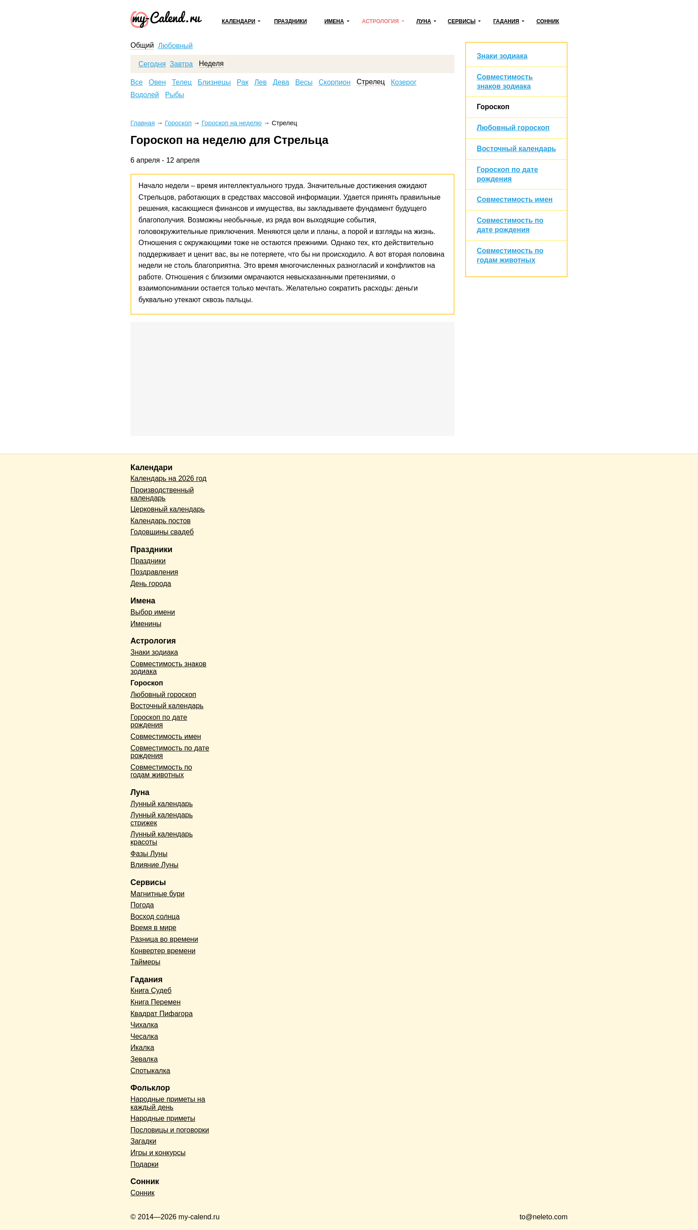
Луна (423, 21)
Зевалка (144, 1059)
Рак (242, 82)
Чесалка (144, 1036)
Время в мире (153, 927)
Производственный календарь (162, 494)
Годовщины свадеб (162, 532)
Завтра (181, 64)
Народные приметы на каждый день (167, 1103)
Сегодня (152, 64)
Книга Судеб (150, 990)
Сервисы (461, 21)
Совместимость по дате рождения (169, 752)
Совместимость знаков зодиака (168, 668)
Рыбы (174, 94)
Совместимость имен (514, 199)
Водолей (144, 94)
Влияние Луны (154, 865)
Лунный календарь (161, 804)
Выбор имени (152, 612)
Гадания (506, 21)
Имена (334, 21)
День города (150, 583)
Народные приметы (162, 1118)
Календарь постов (160, 521)
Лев (260, 82)
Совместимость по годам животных (161, 771)
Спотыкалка (150, 1070)
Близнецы (214, 82)
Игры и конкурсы (158, 1152)
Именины (146, 623)
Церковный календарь (167, 509)
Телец (182, 82)
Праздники (290, 21)
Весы (303, 82)
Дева (281, 82)
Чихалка (144, 1025)
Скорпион (335, 82)
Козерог (404, 82)
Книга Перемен (155, 1002)
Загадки (143, 1141)
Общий (142, 45)
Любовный (175, 45)
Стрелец (371, 82)
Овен (157, 82)
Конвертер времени (162, 951)
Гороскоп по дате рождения (158, 721)
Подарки (144, 1164)
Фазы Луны (148, 853)
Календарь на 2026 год (168, 478)
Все (136, 82)
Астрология (380, 21)
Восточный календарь (516, 148)
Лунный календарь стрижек (161, 819)
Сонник (547, 21)
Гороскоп (493, 107)
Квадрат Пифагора (161, 1013)
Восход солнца (155, 916)
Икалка (142, 1047)
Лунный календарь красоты (161, 838)
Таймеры (145, 962)
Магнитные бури (157, 894)
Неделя (211, 63)
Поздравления (154, 572)
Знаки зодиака (502, 56)
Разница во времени (164, 939)
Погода (142, 905)
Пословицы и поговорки (169, 1130)
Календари (238, 21)
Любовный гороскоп (513, 127)
